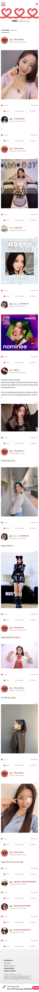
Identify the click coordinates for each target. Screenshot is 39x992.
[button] (19, 99)
